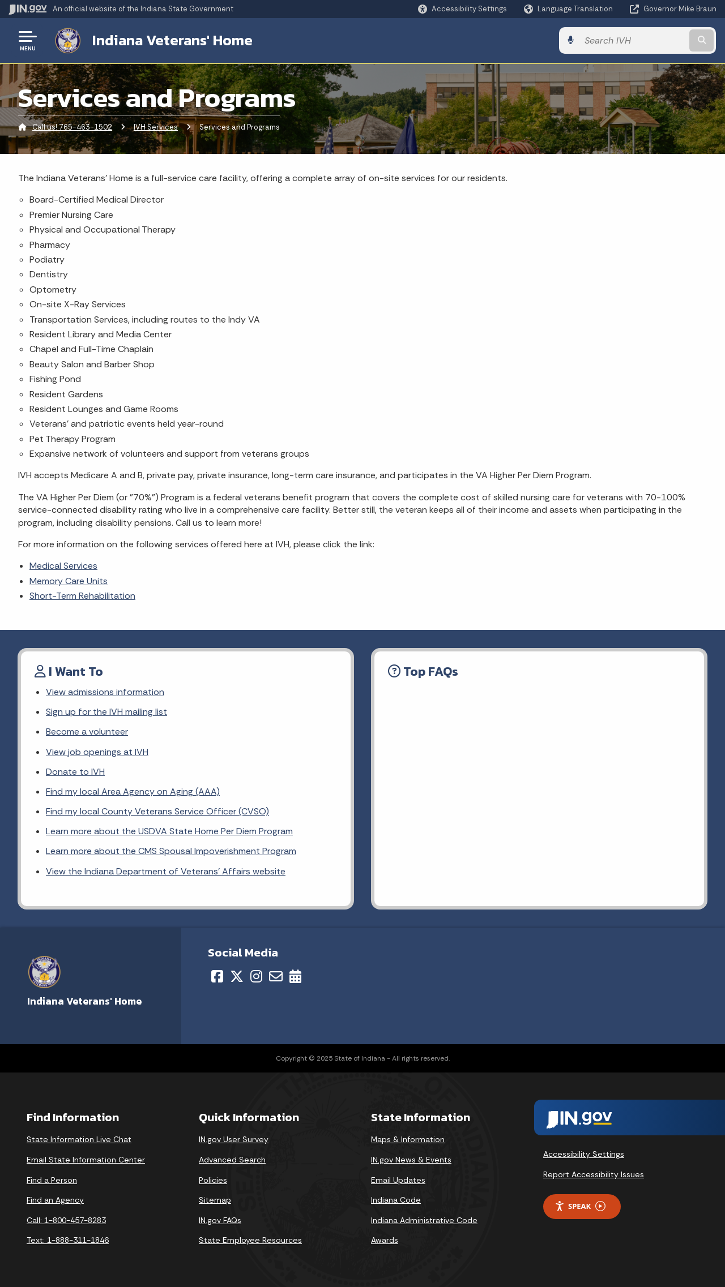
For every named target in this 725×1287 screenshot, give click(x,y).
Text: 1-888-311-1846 (68, 1240)
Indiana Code (396, 1200)
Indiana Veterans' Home (172, 40)
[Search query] (635, 40)
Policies (213, 1180)
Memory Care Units (68, 581)
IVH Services (156, 127)
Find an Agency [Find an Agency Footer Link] (55, 1200)
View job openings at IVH (97, 752)
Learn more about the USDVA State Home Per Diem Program (169, 831)
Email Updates (398, 1180)
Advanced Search (232, 1160)
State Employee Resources (250, 1240)
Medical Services (63, 566)
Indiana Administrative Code (424, 1220)
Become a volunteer (87, 731)
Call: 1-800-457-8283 (66, 1220)
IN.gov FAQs (220, 1220)
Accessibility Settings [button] (583, 1154)
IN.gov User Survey (233, 1140)
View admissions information (105, 692)
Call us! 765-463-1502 (72, 127)
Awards (384, 1240)
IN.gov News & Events (411, 1160)
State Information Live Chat (79, 1140)
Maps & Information (408, 1140)
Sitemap (215, 1200)
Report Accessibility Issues (593, 1174)
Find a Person (52, 1180)
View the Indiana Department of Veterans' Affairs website (165, 871)
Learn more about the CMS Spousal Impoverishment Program (171, 851)
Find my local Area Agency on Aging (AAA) (133, 791)
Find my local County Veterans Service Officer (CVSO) (157, 811)
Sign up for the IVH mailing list (106, 712)
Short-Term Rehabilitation (82, 596)
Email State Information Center (86, 1160)
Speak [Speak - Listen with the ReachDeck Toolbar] (580, 1206)
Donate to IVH (75, 772)
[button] (462, 8)
